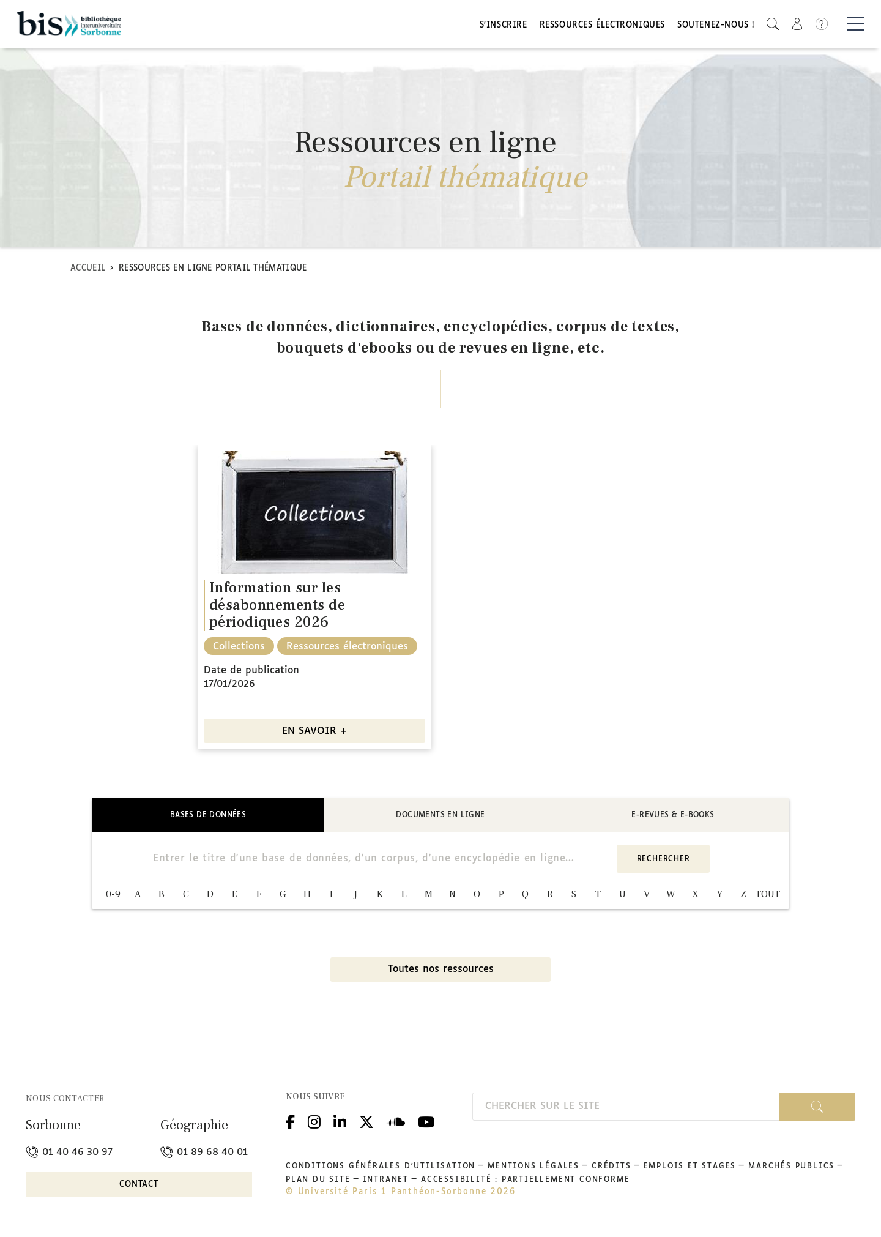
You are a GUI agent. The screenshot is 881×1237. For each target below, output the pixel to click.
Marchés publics (791, 1168)
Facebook (290, 1121)
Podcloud (396, 1121)
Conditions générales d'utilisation (380, 1168)
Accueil (87, 270)
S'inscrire (503, 26)
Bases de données (208, 816)
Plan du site (318, 1181)
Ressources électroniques (602, 26)
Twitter (366, 1121)
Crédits (611, 1168)
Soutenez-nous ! (715, 26)
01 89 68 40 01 (204, 1153)
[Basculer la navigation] (855, 25)
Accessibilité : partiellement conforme (525, 1181)
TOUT (768, 896)
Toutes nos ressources (441, 971)
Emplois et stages (690, 1168)
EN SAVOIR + (315, 733)
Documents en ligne (440, 816)
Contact (138, 1186)
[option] (314, 599)
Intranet (386, 1181)
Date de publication (251, 672)
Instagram (314, 1121)
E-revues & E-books (672, 816)
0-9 (113, 896)
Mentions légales (533, 1168)
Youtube (426, 1121)
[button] (773, 25)
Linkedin (339, 1121)
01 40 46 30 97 (69, 1153)
